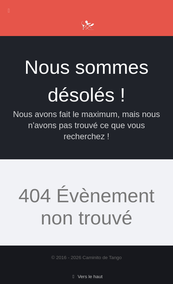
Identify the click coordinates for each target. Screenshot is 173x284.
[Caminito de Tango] (87, 24)
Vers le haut (86, 276)
